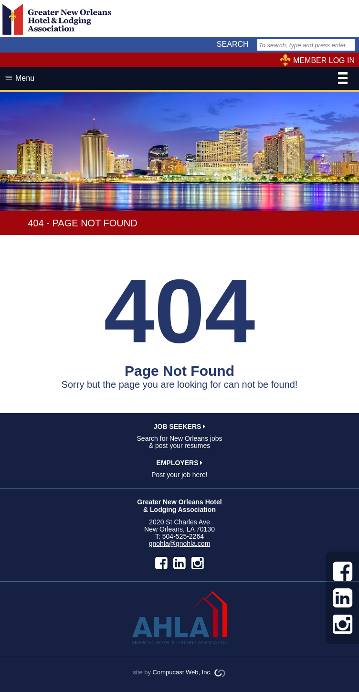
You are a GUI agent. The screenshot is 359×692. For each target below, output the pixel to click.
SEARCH (233, 44)
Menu (181, 79)
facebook (161, 563)
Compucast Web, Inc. (182, 672)
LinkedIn (179, 563)
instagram (198, 563)
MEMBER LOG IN (324, 60)
